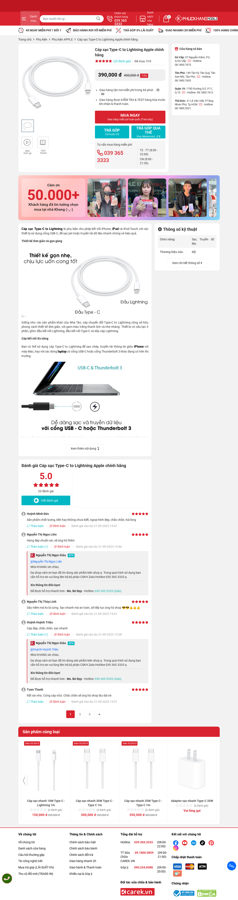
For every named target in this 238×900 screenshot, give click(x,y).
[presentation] (24, 780)
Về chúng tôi (26, 842)
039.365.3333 (143, 842)
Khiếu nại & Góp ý (80, 873)
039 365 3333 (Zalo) (108, 591)
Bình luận (58, 526)
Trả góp (112, 132)
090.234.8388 (143, 867)
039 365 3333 (165, 22)
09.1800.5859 (144, 852)
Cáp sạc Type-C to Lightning (42, 229)
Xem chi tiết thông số (187, 263)
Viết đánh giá (46, 500)
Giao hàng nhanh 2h (82, 861)
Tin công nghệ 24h (30, 861)
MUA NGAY (130, 117)
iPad (115, 229)
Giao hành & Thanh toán (85, 867)
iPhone (139, 346)
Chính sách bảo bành (83, 848)
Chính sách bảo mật (82, 842)
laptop (62, 351)
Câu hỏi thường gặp (31, 854)
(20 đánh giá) (122, 61)
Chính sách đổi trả (81, 854)
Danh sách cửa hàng (32, 848)
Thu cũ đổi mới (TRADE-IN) (35, 873)
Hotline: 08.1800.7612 (200, 92)
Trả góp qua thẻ (148, 132)
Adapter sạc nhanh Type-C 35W (192, 756)
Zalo (231, 866)
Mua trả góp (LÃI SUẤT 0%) (36, 867)
